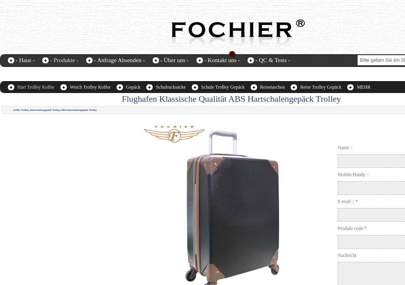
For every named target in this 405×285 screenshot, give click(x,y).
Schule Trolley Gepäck (223, 87)
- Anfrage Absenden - (119, 60)
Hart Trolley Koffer (36, 87)
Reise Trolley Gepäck (320, 87)
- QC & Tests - (272, 60)
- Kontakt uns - (222, 60)
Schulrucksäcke (170, 87)
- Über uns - (174, 60)
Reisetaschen (272, 87)
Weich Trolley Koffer (90, 87)
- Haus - (25, 60)
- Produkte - (64, 60)
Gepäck (133, 87)
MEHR (364, 87)
